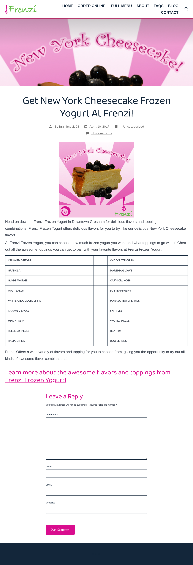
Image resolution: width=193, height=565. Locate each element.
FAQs (158, 6)
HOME (67, 6)
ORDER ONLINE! (92, 6)
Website (50, 502)
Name (49, 466)
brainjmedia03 (69, 126)
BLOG (173, 6)
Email (49, 484)
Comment (52, 414)
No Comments (101, 133)
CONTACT (170, 12)
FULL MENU (121, 6)
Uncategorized (133, 126)
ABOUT (142, 6)
